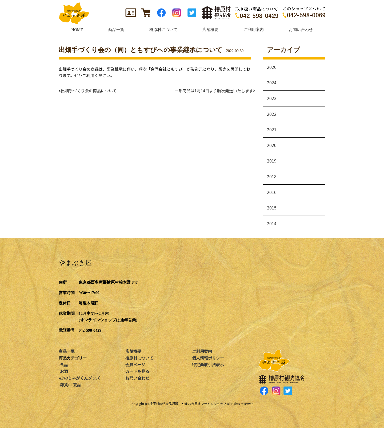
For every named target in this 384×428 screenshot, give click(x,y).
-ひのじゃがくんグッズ (79, 378)
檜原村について (139, 358)
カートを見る (137, 371)
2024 (272, 82)
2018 (272, 176)
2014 (272, 223)
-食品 (63, 365)
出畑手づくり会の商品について (88, 90)
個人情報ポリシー (208, 358)
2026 (272, 67)
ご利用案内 (202, 351)
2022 (272, 114)
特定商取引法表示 (208, 365)
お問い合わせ (137, 378)
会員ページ (135, 365)
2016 (272, 192)
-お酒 (63, 371)
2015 (272, 207)
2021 (272, 129)
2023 (272, 98)
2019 (272, 160)
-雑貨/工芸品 (70, 385)
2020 (272, 145)
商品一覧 (67, 351)
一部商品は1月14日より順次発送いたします (215, 90)
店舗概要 (133, 351)
